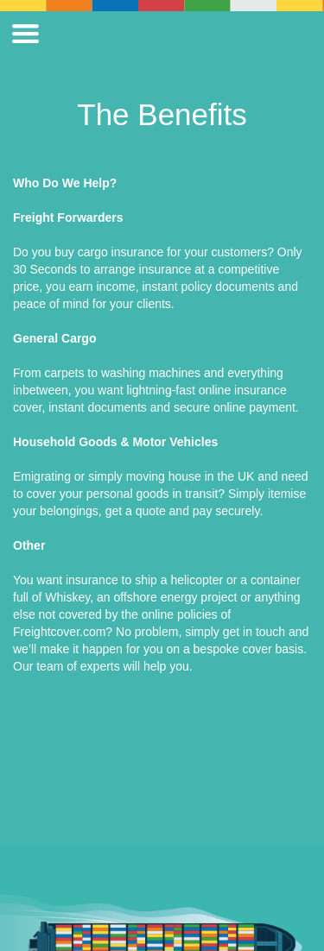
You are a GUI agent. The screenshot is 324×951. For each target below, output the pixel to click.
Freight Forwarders (68, 217)
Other (29, 545)
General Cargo (54, 338)
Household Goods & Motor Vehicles (115, 442)
